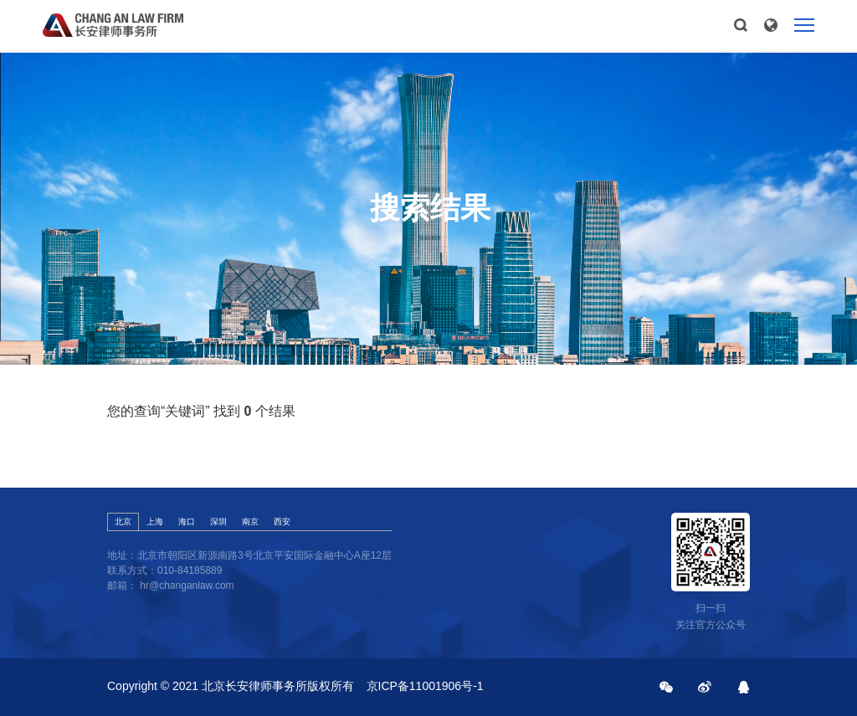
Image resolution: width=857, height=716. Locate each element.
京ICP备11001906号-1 (425, 686)
